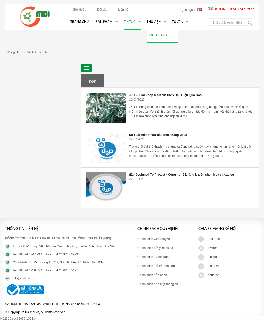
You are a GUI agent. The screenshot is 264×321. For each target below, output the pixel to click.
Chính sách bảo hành (152, 275)
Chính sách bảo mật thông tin (157, 284)
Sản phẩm (104, 22)
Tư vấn (177, 22)
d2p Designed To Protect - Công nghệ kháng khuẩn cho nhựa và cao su (181, 174)
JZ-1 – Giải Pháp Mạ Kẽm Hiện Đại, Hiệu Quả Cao (165, 95)
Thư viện (154, 22)
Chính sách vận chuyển (153, 239)
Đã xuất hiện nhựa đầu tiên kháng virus (158, 135)
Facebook (214, 239)
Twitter (212, 248)
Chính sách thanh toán (153, 257)
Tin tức (129, 22)
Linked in (214, 257)
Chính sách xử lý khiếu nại (155, 248)
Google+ (214, 266)
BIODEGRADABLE (160, 35)
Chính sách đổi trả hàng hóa (156, 266)
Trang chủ (79, 22)
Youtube (213, 275)
